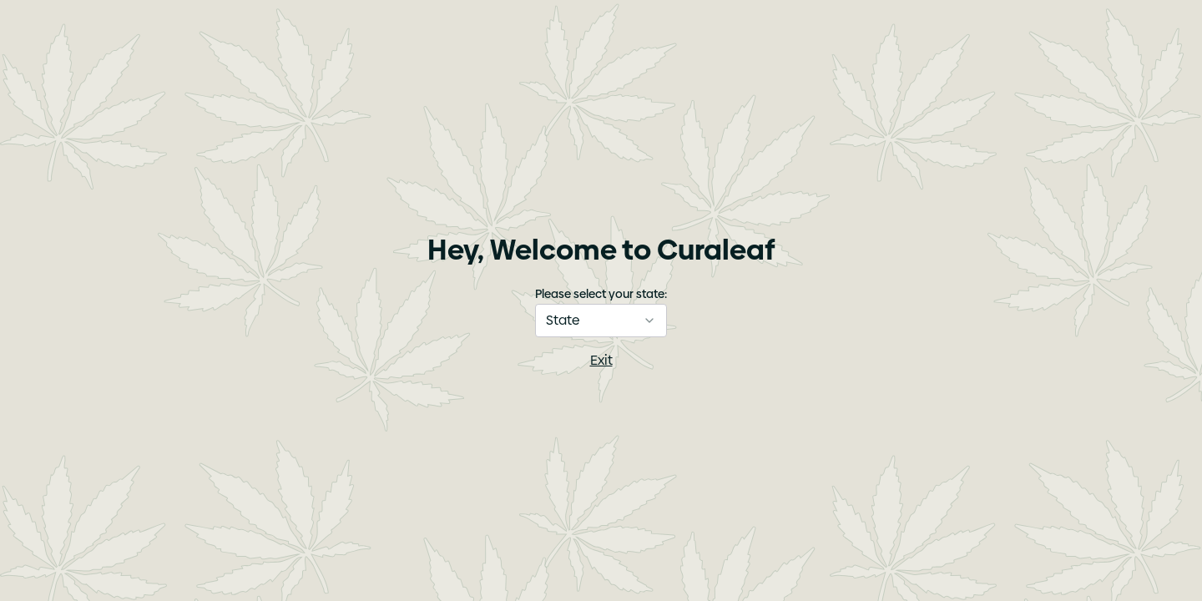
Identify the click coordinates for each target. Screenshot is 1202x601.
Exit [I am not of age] (601, 360)
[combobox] (601, 320)
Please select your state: (601, 293)
